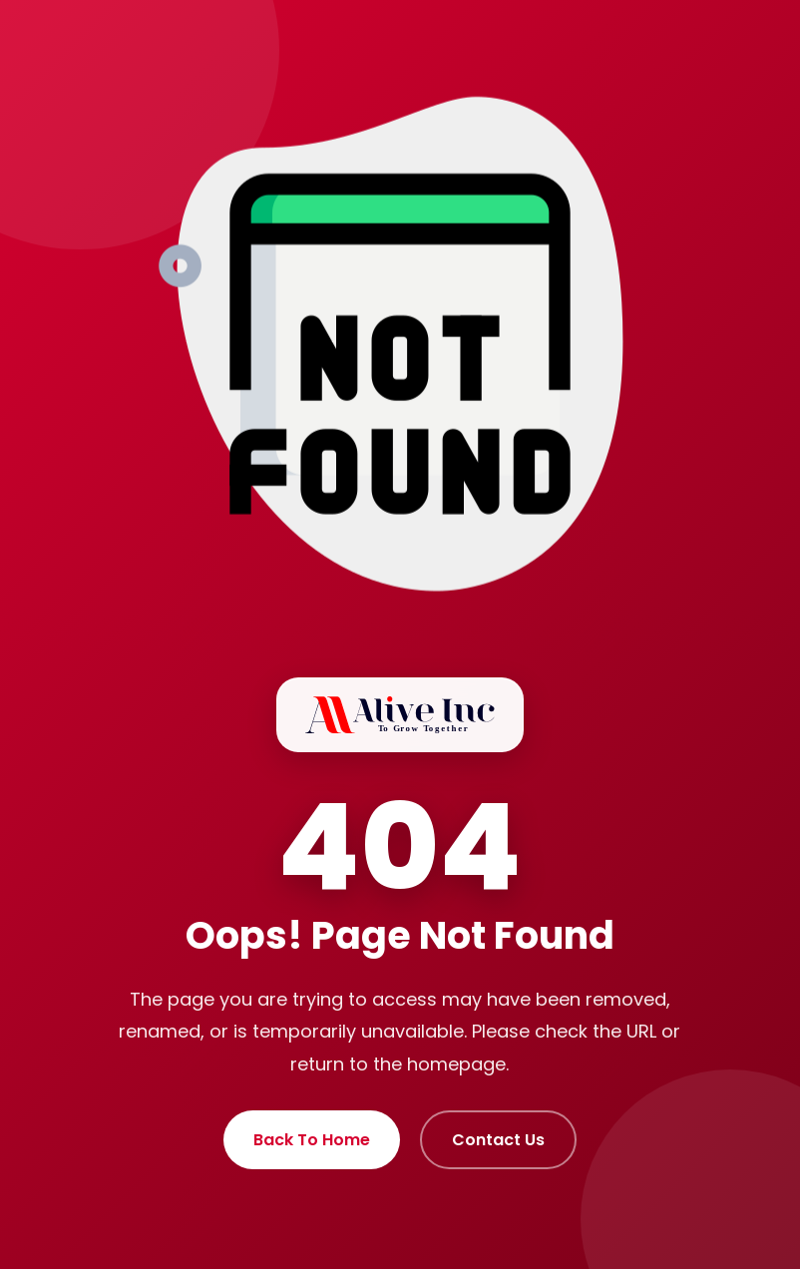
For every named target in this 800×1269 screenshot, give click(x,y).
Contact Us (498, 1139)
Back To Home (311, 1139)
